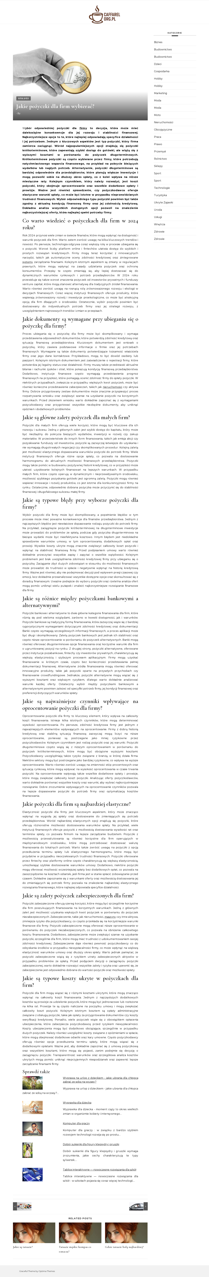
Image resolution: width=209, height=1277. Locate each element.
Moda (157, 100)
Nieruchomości (163, 122)
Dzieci (157, 64)
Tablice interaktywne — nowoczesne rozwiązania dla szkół (99, 1169)
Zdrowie (159, 231)
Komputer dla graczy (76, 1123)
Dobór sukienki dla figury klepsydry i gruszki (91, 1144)
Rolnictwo (160, 158)
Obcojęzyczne (163, 129)
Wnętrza (159, 224)
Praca (157, 136)
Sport (157, 173)
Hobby (158, 78)
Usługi (23, 98)
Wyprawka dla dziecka (77, 1102)
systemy (27, 262)
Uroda (158, 209)
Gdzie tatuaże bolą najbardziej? (124, 1247)
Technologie (162, 187)
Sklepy (158, 166)
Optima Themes (47, 1271)
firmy (83, 128)
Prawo (158, 144)
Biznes (158, 42)
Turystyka (160, 195)
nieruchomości (112, 387)
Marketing (160, 93)
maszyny (110, 916)
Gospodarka (161, 71)
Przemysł (160, 151)
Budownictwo (163, 49)
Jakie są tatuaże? (23, 1247)
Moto (157, 115)
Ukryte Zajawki (163, 202)
